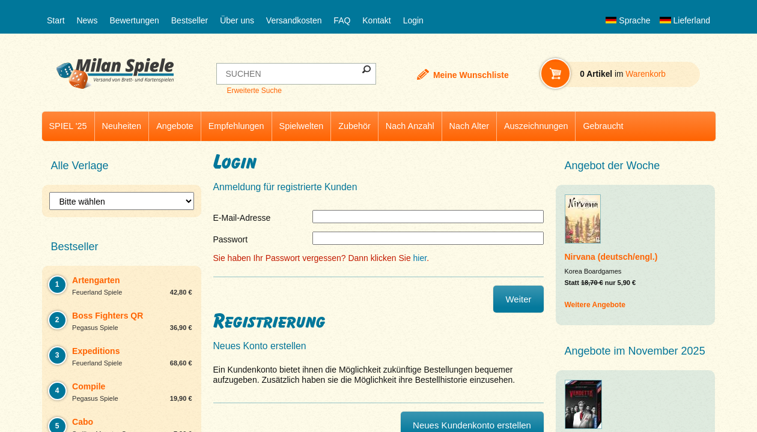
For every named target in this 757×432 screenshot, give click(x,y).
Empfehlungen (236, 126)
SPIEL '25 (68, 126)
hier (420, 258)
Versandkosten (294, 20)
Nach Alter (469, 126)
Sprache (628, 20)
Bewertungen (134, 20)
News (86, 20)
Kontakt (376, 20)
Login (413, 20)
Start (56, 20)
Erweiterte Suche (253, 90)
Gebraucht (603, 126)
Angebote (174, 126)
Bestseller (189, 20)
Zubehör (354, 126)
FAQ (341, 20)
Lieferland (685, 20)
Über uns (237, 20)
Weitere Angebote (595, 305)
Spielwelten (301, 126)
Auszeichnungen (536, 126)
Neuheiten (122, 126)
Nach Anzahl (410, 126)
